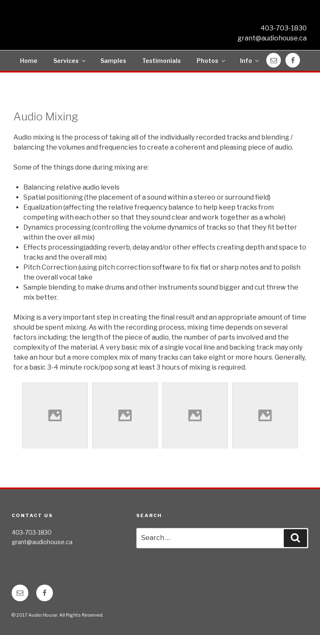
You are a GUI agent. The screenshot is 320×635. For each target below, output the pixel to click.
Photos (211, 60)
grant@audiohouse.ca (272, 38)
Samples (113, 60)
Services (70, 60)
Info (250, 60)
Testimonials (161, 60)
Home (29, 60)
